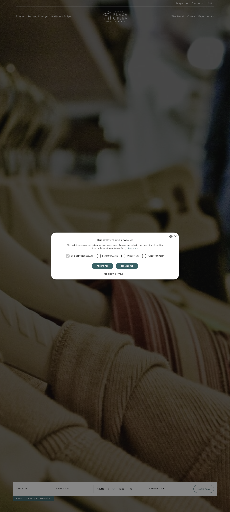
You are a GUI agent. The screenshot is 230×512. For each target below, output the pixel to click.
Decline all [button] (127, 265)
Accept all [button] (102, 265)
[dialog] (115, 256)
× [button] (175, 236)
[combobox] (170, 236)
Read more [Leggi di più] (133, 248)
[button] (115, 273)
